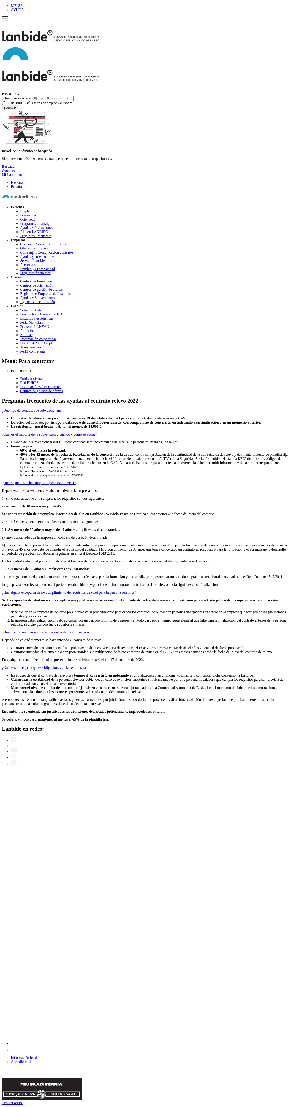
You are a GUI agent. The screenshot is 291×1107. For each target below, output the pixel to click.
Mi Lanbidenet (13, 175)
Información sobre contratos (40, 387)
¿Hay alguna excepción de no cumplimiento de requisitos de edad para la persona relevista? (69, 592)
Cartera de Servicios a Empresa (43, 244)
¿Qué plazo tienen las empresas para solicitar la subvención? (46, 632)
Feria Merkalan (31, 322)
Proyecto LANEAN (34, 327)
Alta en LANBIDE (34, 232)
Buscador (9, 94)
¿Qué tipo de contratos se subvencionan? (32, 410)
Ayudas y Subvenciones (37, 298)
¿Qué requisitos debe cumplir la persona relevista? (39, 483)
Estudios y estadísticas (36, 318)
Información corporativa (38, 339)
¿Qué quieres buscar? (38, 98)
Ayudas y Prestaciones (36, 228)
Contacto (8, 171)
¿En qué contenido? (37, 103)
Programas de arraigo (36, 223)
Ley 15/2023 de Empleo (37, 343)
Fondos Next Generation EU (41, 314)
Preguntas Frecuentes (35, 236)
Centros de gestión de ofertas (41, 289)
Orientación (29, 219)
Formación (28, 215)
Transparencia (30, 347)
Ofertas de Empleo (34, 248)
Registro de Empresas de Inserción (45, 294)
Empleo (26, 211)
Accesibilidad (21, 1062)
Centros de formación (36, 281)
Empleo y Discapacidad (37, 269)
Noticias (26, 335)
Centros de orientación (36, 285)
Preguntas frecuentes (35, 273)
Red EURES (29, 383)
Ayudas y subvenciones (37, 256)
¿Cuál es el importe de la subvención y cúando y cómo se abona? (49, 434)
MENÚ (16, 6)
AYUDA (17, 10)
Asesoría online (31, 265)
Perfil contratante (33, 351)
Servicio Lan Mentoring (37, 261)
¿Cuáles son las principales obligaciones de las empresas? (44, 667)
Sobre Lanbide (31, 310)
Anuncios (27, 331)
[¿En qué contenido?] (52, 103)
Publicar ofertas (31, 379)
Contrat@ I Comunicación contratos (46, 252)
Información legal (24, 1058)
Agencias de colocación (37, 302)
